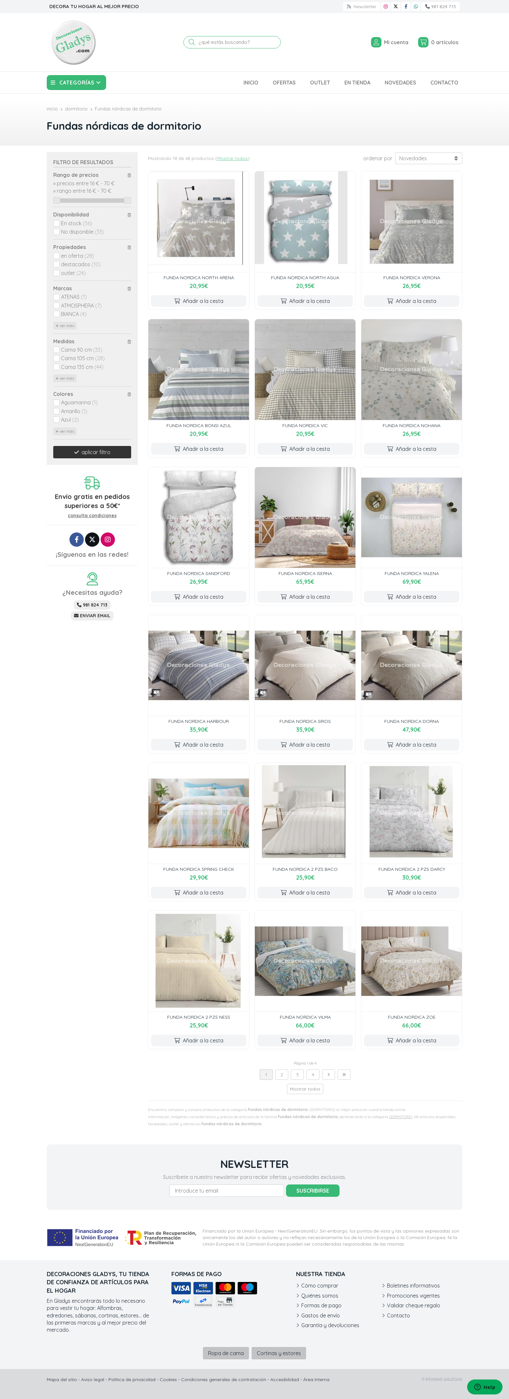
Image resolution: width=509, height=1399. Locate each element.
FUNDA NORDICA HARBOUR (198, 721)
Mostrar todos (232, 158)
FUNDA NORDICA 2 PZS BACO (305, 869)
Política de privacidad (131, 1379)
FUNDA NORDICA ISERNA (305, 573)
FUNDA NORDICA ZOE (412, 1017)
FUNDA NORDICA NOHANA (412, 425)
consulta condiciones (92, 515)
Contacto (398, 1315)
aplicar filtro (95, 452)
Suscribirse (312, 1190)
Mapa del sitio (62, 1379)
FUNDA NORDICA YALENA (412, 573)
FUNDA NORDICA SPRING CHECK (198, 869)
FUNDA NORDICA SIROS (305, 721)
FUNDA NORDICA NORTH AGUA (305, 278)
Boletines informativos (413, 1285)
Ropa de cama (226, 1353)
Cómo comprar (319, 1285)
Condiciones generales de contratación (223, 1379)
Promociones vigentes (413, 1295)
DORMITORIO (400, 1116)
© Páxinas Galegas (442, 1379)
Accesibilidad (284, 1379)
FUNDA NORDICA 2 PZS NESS (198, 1017)
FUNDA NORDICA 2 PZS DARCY (412, 869)
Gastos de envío (320, 1315)
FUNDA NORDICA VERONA (411, 278)
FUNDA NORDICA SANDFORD (198, 573)
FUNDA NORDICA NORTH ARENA (199, 278)
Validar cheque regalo (413, 1305)
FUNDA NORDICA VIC (305, 425)
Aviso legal (92, 1379)
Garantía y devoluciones (330, 1325)
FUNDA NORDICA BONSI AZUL (199, 425)
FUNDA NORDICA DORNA (411, 721)
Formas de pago (321, 1305)
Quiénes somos (319, 1295)
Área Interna (316, 1379)
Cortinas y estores (279, 1353)
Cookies (168, 1379)
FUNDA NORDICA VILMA (305, 1017)
